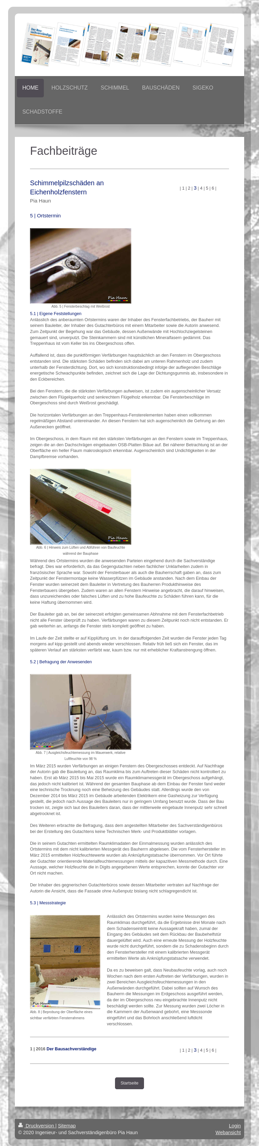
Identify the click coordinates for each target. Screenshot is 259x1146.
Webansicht (228, 1132)
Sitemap (67, 1125)
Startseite (129, 1083)
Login (235, 1125)
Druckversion (36, 1125)
